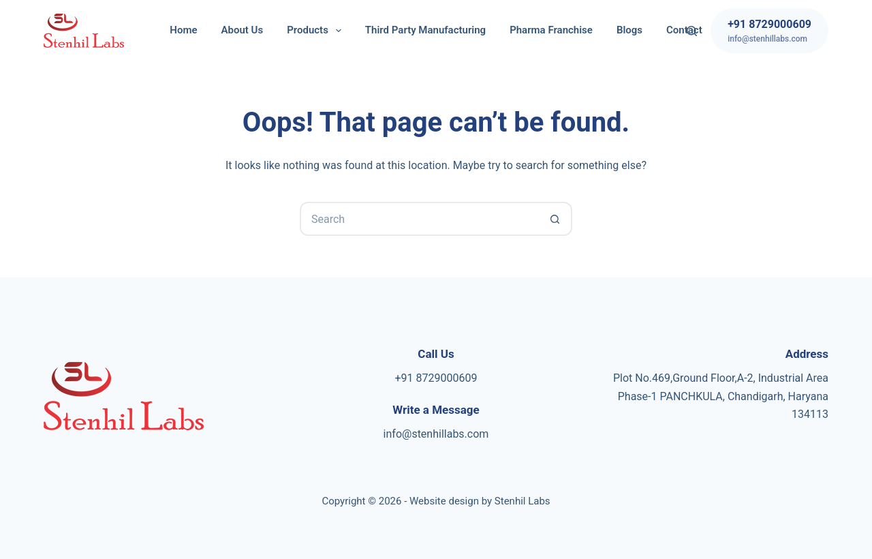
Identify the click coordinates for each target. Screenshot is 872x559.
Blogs (629, 30)
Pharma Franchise (551, 30)
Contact (684, 30)
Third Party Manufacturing (425, 30)
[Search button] (555, 219)
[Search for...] (419, 219)
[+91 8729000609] (769, 30)
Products (317, 30)
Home (183, 30)
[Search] (692, 31)
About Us (242, 30)
